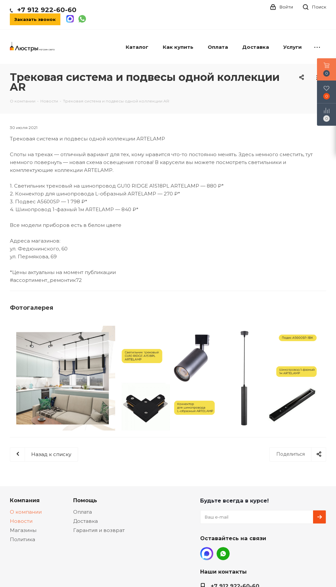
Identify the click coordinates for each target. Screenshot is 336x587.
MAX (206, 553)
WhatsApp (223, 553)
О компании (26, 512)
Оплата (82, 512)
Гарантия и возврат (99, 530)
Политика (22, 539)
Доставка (85, 521)
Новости (21, 521)
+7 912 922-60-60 (46, 10)
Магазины (23, 530)
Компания (25, 500)
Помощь (85, 500)
